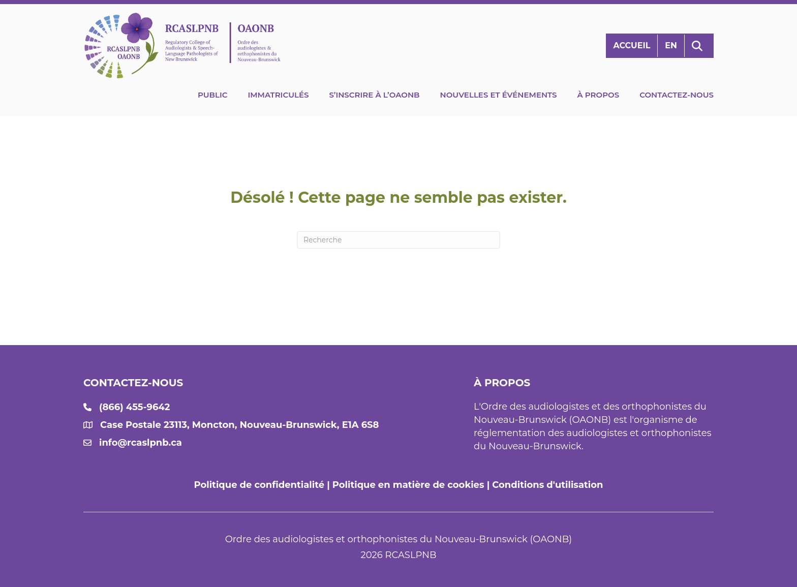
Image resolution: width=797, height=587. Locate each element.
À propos (598, 95)
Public (213, 95)
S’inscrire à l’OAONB (374, 95)
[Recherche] (398, 240)
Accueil (631, 45)
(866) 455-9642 (134, 407)
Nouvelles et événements (498, 95)
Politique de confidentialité (259, 484)
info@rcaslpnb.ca (140, 442)
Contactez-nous (676, 95)
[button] (699, 46)
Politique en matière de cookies (408, 484)
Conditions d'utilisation (547, 484)
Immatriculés (278, 95)
